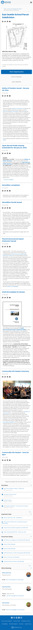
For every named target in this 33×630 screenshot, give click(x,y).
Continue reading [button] (8, 179)
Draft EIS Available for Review (13, 292)
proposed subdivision (8, 422)
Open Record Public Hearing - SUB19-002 (14, 488)
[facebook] (12, 618)
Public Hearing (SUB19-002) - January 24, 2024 (15, 532)
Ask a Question (16, 81)
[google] (16, 618)
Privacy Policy (16, 621)
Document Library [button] (16, 536)
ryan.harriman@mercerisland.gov (15, 595)
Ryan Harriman (6, 586)
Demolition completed (11, 185)
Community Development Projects (14, 8)
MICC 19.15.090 (14, 111)
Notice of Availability (12, 286)
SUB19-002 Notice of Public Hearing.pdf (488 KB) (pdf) (16, 552)
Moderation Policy (25, 621)
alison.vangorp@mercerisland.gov (15, 579)
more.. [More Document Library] (30, 565)
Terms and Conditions (6, 621)
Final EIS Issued (7, 500)
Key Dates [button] (16, 485)
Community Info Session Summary (15, 371)
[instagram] (21, 618)
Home (5, 8)
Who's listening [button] (16, 568)
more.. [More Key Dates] (30, 511)
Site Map (21, 624)
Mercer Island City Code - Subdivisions (13, 517)
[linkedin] (19, 618)
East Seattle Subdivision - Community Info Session (16, 506)
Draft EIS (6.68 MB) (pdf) (9, 548)
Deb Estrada (5, 602)
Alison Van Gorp (6, 572)
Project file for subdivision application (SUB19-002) (16, 527)
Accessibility (5, 624)
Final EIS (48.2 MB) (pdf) (9, 544)
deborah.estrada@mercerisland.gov (15, 609)
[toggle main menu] (31, 2)
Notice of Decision (17, 108)
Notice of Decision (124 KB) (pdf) (11, 557)
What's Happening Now (17, 71)
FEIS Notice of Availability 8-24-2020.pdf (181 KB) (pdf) (16, 540)
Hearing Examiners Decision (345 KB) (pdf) (13, 561)
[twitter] (14, 618)
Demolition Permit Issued (12, 202)
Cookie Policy (28, 624)
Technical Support (13, 624)
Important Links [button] (16, 514)
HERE (4, 140)
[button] (3, 21)
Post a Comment (17, 76)
